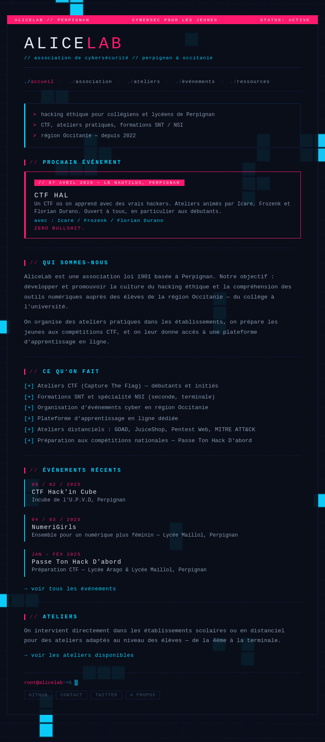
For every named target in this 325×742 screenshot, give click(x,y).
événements (198, 81)
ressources (253, 81)
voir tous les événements (73, 589)
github (38, 695)
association (94, 81)
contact (72, 695)
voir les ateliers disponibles (82, 656)
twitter (106, 695)
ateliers (147, 81)
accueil (42, 81)
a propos (143, 695)
